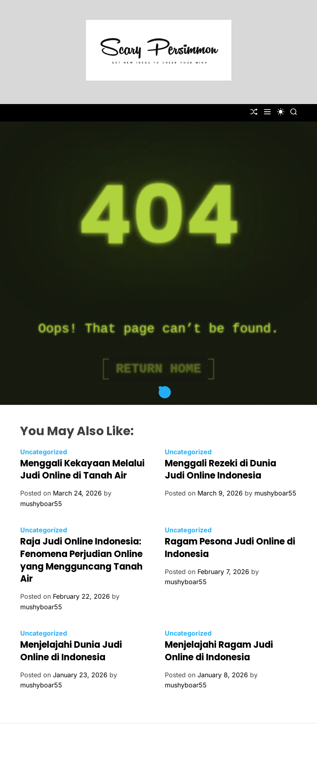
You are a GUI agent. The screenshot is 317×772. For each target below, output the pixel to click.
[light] (280, 111)
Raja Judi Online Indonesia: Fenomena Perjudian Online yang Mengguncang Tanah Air (81, 560)
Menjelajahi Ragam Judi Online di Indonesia (219, 651)
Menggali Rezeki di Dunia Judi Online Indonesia (220, 469)
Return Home (158, 369)
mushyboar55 (41, 504)
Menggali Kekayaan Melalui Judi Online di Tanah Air (82, 469)
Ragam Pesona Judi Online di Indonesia (230, 547)
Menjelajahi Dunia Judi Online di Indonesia (71, 651)
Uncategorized (43, 452)
